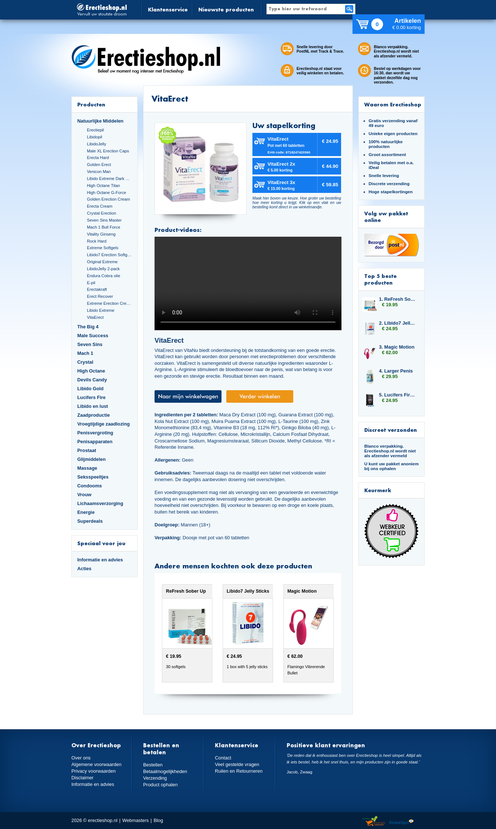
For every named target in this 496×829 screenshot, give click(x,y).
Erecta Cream (99, 206)
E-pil (91, 283)
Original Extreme (102, 262)
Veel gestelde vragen (237, 764)
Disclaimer (82, 777)
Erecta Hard (98, 157)
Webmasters (135, 820)
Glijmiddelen (91, 459)
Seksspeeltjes (93, 477)
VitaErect (95, 317)
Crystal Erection (101, 213)
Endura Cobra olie (103, 276)
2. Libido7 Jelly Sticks (398, 323)
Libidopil (94, 137)
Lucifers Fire (91, 397)
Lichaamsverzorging (100, 503)
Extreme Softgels (102, 248)
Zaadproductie (93, 415)
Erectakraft (97, 289)
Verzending (155, 778)
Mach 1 (85, 353)
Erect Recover (100, 296)
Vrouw (84, 494)
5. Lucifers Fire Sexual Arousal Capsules (398, 395)
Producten (91, 104)
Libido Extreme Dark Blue (109, 178)
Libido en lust (92, 406)
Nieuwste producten (226, 9)
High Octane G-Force (106, 192)
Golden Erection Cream (108, 199)
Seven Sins (89, 344)
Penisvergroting (95, 432)
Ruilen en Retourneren (238, 771)
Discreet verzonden (390, 430)
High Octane (91, 371)
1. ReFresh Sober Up (398, 299)
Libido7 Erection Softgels (109, 255)
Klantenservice (168, 9)
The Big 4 (88, 326)
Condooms (89, 485)
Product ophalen (160, 784)
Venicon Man (99, 171)
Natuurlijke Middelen (100, 121)
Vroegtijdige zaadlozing (103, 424)
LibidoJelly (96, 144)
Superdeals (90, 521)
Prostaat (86, 450)
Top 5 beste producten (380, 279)
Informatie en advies (100, 559)
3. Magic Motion (396, 347)
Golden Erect (99, 164)
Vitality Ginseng (101, 234)
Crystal (85, 362)
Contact (223, 758)
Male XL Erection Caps (108, 151)
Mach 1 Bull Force (103, 227)
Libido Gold (90, 388)
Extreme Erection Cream (109, 303)
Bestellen (153, 765)
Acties (84, 568)
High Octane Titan (103, 185)
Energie (86, 512)
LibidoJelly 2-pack (103, 269)
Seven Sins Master (104, 220)
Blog (158, 820)
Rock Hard (96, 241)
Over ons (81, 758)
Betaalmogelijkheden (165, 771)
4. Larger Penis (396, 371)
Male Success (92, 335)
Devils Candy (92, 379)
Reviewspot (401, 821)
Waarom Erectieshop (392, 104)
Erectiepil (95, 130)
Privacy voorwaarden (93, 771)
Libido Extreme (100, 310)
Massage (87, 468)
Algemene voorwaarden (96, 764)
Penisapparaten (95, 441)
